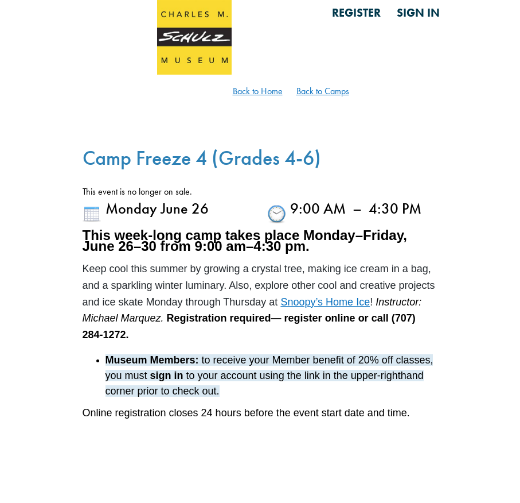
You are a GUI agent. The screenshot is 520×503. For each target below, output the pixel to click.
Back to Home (258, 91)
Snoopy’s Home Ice (325, 302)
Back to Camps (322, 91)
